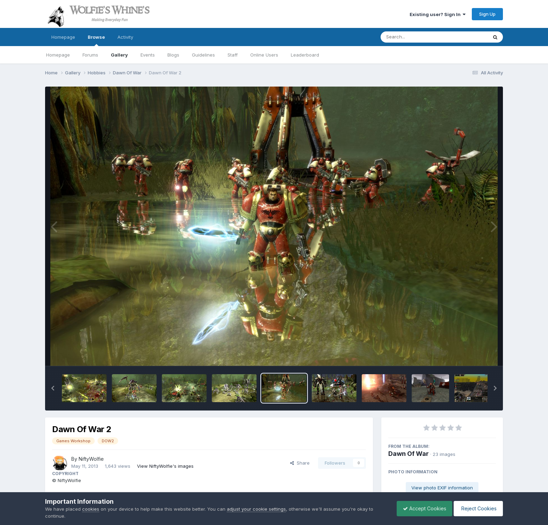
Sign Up (487, 14)
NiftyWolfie (91, 459)
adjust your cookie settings (256, 509)
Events (147, 55)
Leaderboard (305, 55)
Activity (125, 37)
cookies (90, 509)
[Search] (415, 37)
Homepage (63, 37)
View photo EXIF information (442, 487)
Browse (96, 40)
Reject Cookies (477, 508)
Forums (90, 55)
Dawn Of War (408, 453)
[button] (52, 388)
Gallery (119, 55)
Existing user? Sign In (438, 14)
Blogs (173, 55)
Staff (233, 55)
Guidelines (203, 55)
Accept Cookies (421, 508)
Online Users (264, 55)
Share (300, 463)
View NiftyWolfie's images (165, 466)
